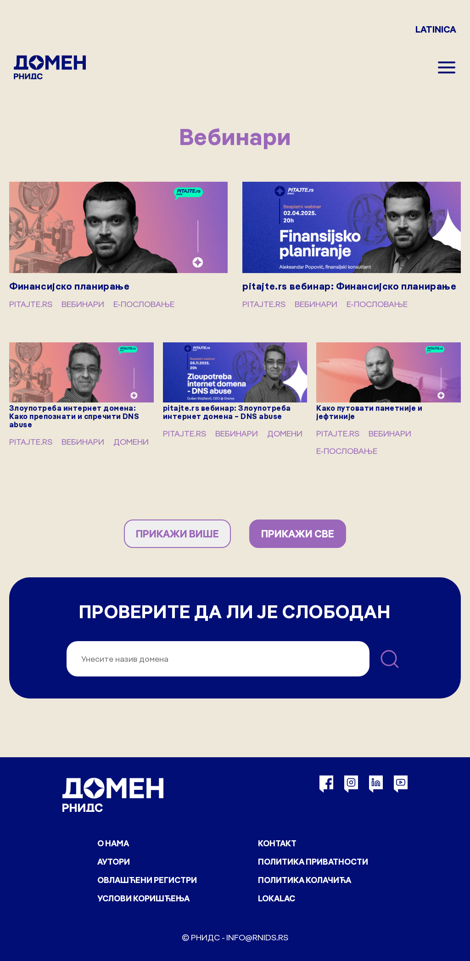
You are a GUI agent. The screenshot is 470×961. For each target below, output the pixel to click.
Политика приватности (313, 861)
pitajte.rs (30, 304)
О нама (113, 843)
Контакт (277, 843)
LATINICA (435, 29)
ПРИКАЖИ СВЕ (297, 533)
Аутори (113, 861)
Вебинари (83, 304)
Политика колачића (304, 880)
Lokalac (276, 898)
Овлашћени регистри (147, 880)
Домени (131, 442)
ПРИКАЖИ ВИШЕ (177, 533)
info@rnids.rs (257, 937)
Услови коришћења (143, 898)
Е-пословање (143, 304)
